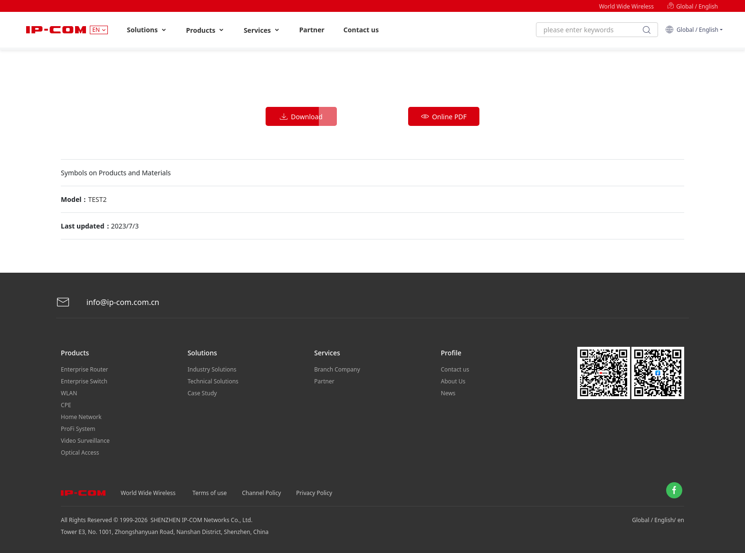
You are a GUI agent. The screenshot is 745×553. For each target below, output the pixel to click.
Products (205, 30)
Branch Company (337, 369)
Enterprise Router (84, 369)
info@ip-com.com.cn (108, 302)
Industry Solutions (212, 369)
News (448, 393)
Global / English (692, 6)
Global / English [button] (691, 30)
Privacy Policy (314, 493)
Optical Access (80, 452)
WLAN (69, 393)
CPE (66, 405)
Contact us (361, 29)
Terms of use (209, 493)
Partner (312, 29)
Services (262, 30)
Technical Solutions (213, 381)
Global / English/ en (658, 520)
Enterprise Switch (84, 381)
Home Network (81, 417)
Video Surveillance (85, 441)
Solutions (147, 30)
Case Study (202, 393)
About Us (453, 381)
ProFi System (78, 429)
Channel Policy (261, 493)
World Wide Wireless (626, 6)
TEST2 (97, 199)
